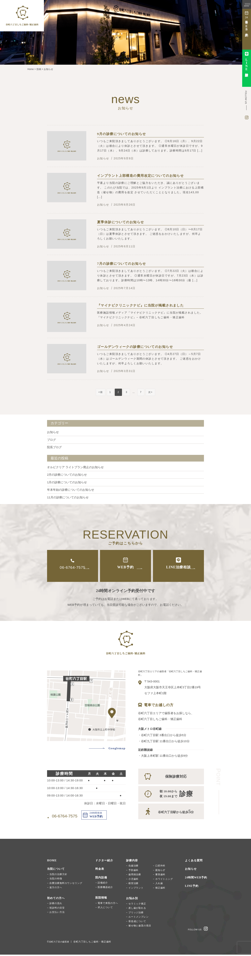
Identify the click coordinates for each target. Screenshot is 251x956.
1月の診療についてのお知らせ (67, 482)
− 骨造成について (136, 922)
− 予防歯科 (132, 871)
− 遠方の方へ (54, 888)
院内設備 (101, 878)
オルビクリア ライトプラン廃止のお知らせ (75, 467)
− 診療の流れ (54, 904)
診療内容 (132, 861)
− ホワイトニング (163, 880)
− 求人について (104, 908)
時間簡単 (246, 23)
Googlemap (117, 748)
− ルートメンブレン (137, 918)
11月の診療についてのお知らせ (68, 497)
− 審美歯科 (159, 875)
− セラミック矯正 (136, 905)
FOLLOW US (195, 929)
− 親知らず (159, 871)
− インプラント (135, 889)
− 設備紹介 (101, 884)
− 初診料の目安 (56, 909)
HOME (52, 861)
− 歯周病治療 (133, 875)
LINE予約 (192, 887)
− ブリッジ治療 (135, 913)
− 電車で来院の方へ (106, 904)
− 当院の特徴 (54, 880)
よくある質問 (194, 861)
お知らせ (53, 432)
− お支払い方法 (56, 913)
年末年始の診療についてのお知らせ (70, 489)
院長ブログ (54, 447)
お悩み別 (132, 899)
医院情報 (101, 899)
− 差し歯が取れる (136, 909)
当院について (56, 870)
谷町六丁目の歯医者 (60, 943)
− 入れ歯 (158, 884)
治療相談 (246, 64)
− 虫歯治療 (132, 867)
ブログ (51, 439)
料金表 (100, 870)
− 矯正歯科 (159, 889)
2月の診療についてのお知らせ (67, 474)
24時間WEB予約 (196, 878)
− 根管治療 (132, 884)
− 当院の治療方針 (57, 875)
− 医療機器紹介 (104, 888)
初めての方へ (56, 899)
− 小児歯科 (132, 880)
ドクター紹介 (104, 861)
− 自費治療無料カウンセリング (64, 884)
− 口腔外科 (159, 867)
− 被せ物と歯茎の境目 (138, 927)
